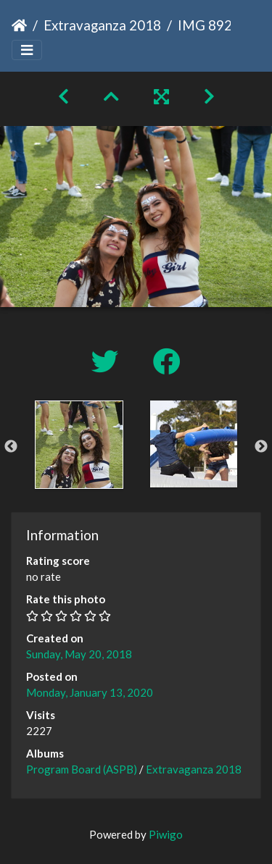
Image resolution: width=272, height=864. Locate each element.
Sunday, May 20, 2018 (79, 653)
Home (19, 25)
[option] (79, 444)
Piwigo (166, 834)
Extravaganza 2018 (102, 25)
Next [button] (261, 447)
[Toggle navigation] (27, 50)
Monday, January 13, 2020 (89, 692)
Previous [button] (11, 447)
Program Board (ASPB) (81, 769)
